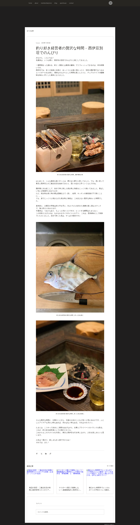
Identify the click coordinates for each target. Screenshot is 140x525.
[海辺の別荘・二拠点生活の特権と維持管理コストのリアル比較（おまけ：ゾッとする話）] (40, 476)
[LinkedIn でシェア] (46, 453)
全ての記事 (30, 31)
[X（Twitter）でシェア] (41, 453)
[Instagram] (110, 3)
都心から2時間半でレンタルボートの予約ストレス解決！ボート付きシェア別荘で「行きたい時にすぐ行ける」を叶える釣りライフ (99, 488)
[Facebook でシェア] (37, 453)
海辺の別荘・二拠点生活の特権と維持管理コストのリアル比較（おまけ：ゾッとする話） (40, 488)
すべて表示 (110, 466)
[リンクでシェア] (50, 453)
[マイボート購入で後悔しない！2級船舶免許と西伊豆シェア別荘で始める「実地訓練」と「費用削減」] (70, 476)
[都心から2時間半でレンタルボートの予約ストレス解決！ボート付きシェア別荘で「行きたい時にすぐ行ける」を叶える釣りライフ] (100, 476)
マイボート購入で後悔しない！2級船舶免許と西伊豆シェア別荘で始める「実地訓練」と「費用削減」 (69, 488)
